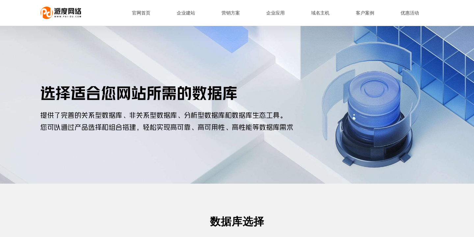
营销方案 (231, 13)
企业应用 (275, 13)
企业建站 (186, 13)
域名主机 (320, 13)
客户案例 (365, 13)
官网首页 (141, 13)
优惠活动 (410, 13)
